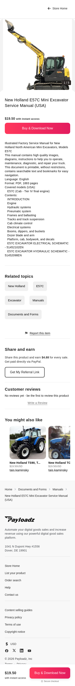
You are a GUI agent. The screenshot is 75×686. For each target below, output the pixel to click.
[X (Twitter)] (14, 650)
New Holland (16, 286)
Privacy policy (13, 617)
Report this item (37, 333)
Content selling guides (18, 610)
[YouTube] (29, 651)
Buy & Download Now (37, 128)
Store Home (57, 8)
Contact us (11, 594)
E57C (40, 286)
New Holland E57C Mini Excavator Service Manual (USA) (36, 497)
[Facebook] (7, 651)
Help (8, 587)
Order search (13, 580)
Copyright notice (15, 631)
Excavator (14, 300)
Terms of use (13, 624)
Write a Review (37, 402)
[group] (28, 449)
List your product (15, 573)
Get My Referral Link (24, 372)
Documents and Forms (23, 314)
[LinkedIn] (21, 650)
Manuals (38, 300)
